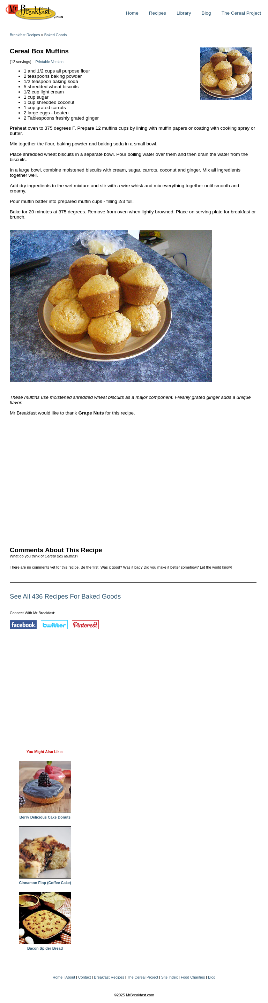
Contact (84, 977)
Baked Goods (55, 35)
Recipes (157, 13)
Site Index (169, 977)
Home (132, 13)
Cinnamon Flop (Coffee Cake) (45, 881)
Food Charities (193, 977)
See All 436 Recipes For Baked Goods (65, 596)
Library (184, 13)
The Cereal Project (241, 13)
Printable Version (49, 62)
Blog (206, 13)
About (70, 977)
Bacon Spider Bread (45, 946)
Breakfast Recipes (25, 35)
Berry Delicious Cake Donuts (45, 815)
